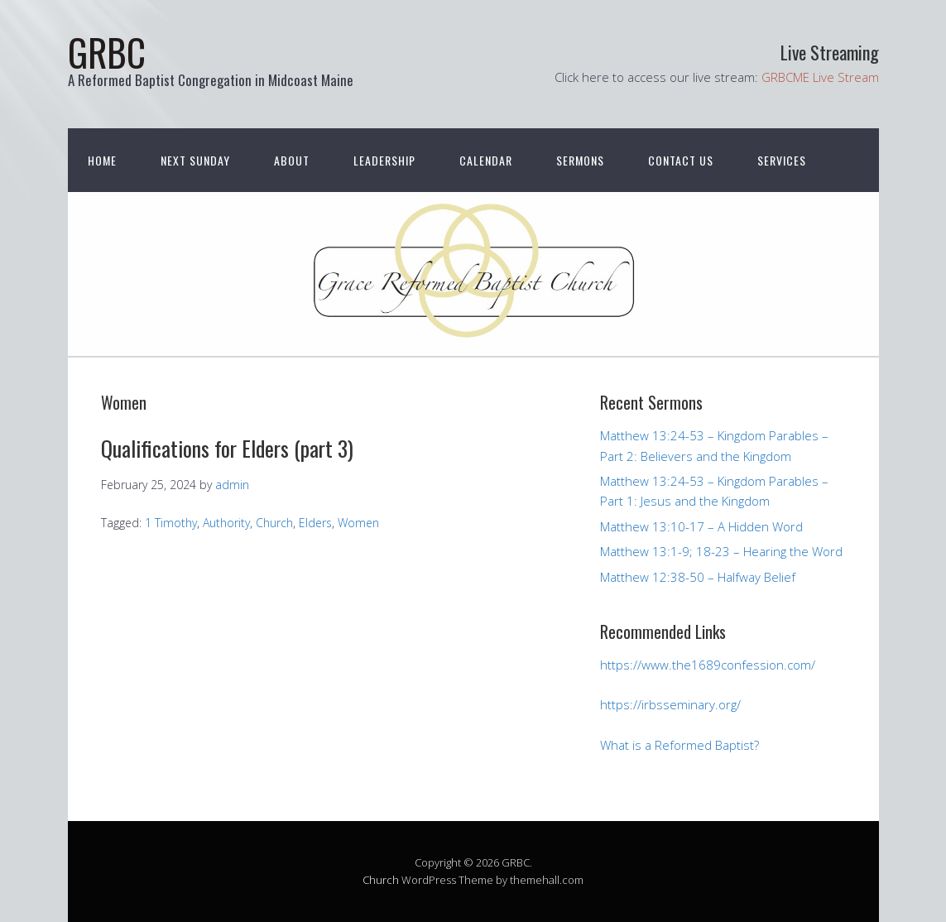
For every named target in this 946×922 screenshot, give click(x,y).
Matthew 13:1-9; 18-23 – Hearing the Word (721, 551)
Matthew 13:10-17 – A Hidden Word (701, 526)
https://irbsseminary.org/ (670, 704)
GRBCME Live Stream (820, 77)
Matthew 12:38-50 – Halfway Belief (697, 577)
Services (781, 160)
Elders (315, 523)
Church (274, 523)
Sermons (580, 160)
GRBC (107, 51)
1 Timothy (171, 523)
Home (102, 160)
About (292, 160)
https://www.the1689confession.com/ (707, 664)
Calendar (485, 160)
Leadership (384, 160)
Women (358, 523)
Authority (226, 523)
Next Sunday (195, 160)
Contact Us (680, 160)
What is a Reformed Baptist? (679, 745)
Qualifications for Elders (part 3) (227, 448)
